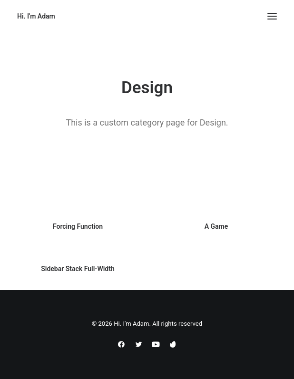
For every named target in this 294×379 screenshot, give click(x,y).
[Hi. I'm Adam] (36, 16)
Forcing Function (78, 226)
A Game (216, 226)
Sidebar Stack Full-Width (78, 271)
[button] (272, 16)
